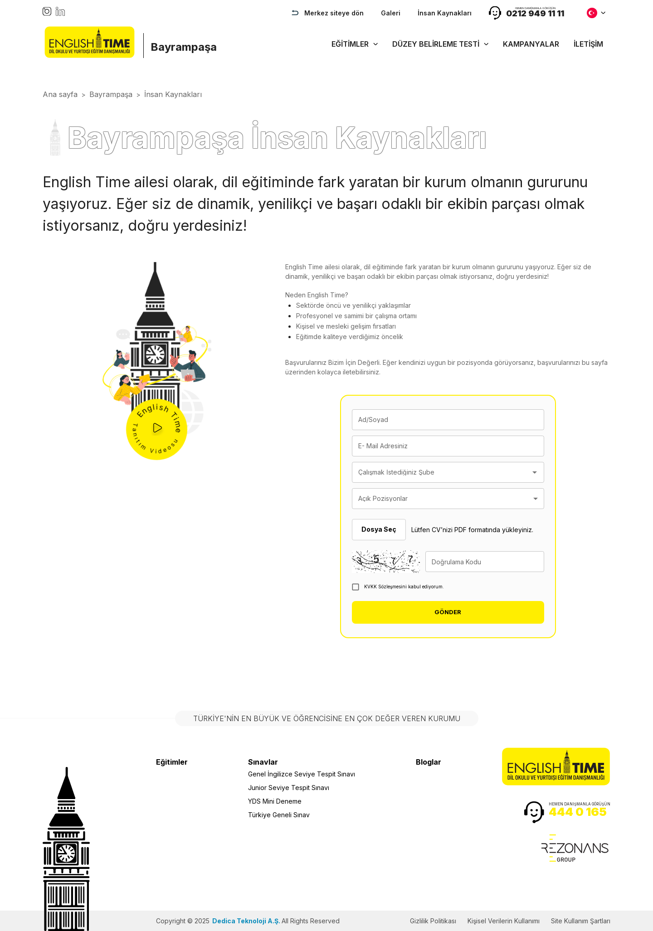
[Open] (534, 472)
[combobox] (441, 472)
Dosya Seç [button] (378, 529)
